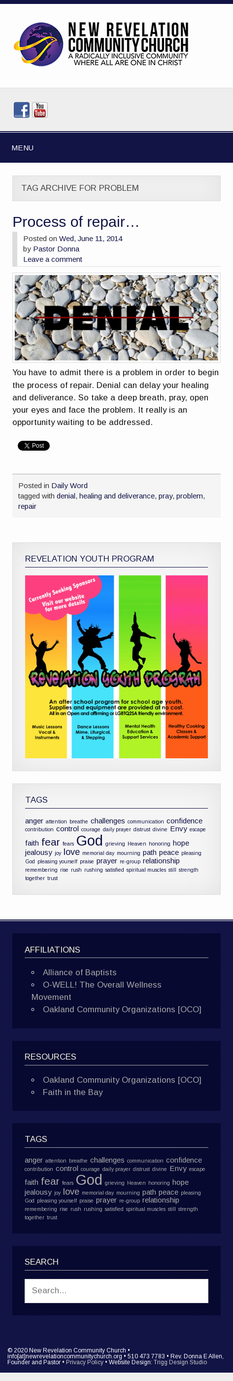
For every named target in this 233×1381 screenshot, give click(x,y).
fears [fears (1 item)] (68, 844)
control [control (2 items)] (67, 828)
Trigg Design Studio (180, 1362)
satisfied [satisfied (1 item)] (114, 870)
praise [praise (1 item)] (87, 861)
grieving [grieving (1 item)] (115, 844)
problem (189, 496)
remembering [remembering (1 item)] (41, 870)
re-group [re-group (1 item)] (130, 861)
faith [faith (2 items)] (32, 843)
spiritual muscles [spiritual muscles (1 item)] (146, 870)
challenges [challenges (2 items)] (108, 820)
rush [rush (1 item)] (76, 870)
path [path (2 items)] (150, 852)
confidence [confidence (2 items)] (184, 820)
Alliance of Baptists (80, 972)
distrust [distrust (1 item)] (141, 829)
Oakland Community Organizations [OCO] (122, 1009)
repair (27, 506)
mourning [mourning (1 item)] (128, 853)
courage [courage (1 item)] (90, 829)
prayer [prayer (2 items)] (107, 860)
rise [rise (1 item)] (64, 870)
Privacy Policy (84, 1362)
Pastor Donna (56, 249)
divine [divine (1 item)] (160, 829)
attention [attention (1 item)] (56, 821)
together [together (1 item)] (35, 878)
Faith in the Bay (72, 1092)
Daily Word (69, 485)
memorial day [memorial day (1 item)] (98, 853)
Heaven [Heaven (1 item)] (137, 844)
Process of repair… (76, 221)
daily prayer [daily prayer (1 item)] (117, 829)
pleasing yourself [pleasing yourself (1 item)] (57, 861)
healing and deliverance (117, 496)
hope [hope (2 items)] (181, 843)
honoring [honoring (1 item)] (159, 844)
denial (66, 496)
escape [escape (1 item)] (198, 829)
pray (165, 496)
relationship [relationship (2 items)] (161, 860)
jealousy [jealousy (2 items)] (38, 852)
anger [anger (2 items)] (34, 820)
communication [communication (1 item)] (146, 821)
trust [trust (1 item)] (52, 878)
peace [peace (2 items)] (169, 852)
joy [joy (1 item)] (58, 853)
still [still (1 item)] (172, 870)
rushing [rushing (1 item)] (93, 870)
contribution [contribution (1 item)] (39, 829)
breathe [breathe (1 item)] (78, 821)
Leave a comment (52, 259)
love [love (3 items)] (72, 852)
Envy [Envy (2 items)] (178, 828)
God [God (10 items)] (89, 840)
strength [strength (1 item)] (189, 870)
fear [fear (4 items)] (50, 842)
